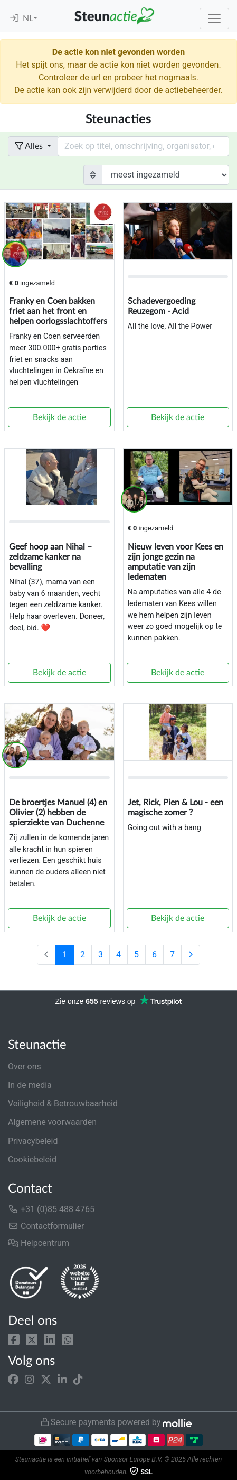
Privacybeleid (33, 1141)
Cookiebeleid (32, 1160)
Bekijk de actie (59, 417)
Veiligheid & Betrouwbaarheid (63, 1104)
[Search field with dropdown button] (143, 146)
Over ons (24, 1067)
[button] (14, 1339)
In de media (30, 1085)
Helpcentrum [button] (38, 1243)
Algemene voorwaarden (52, 1122)
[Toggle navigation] (214, 18)
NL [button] (28, 18)
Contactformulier (46, 1226)
